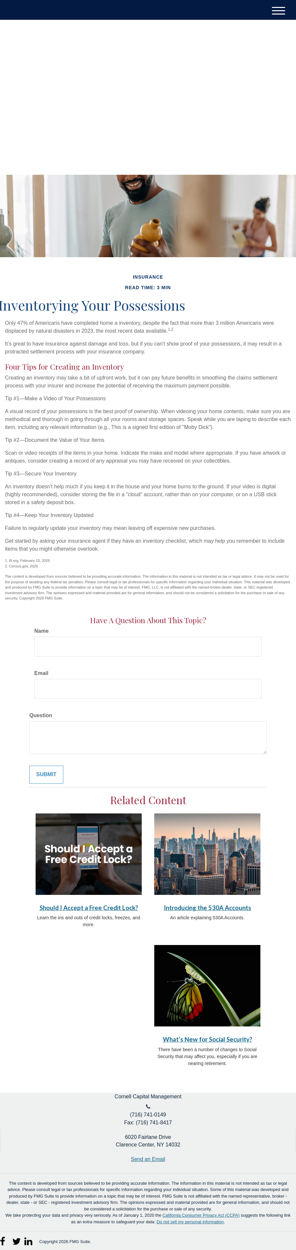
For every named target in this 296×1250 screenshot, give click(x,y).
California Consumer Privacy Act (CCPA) (201, 1215)
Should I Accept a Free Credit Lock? (89, 907)
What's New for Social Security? (207, 1039)
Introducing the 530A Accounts (207, 907)
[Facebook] (280, 52)
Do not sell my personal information (190, 1221)
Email (41, 673)
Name (41, 631)
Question (40, 715)
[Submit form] (46, 775)
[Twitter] (256, 52)
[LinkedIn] (268, 52)
